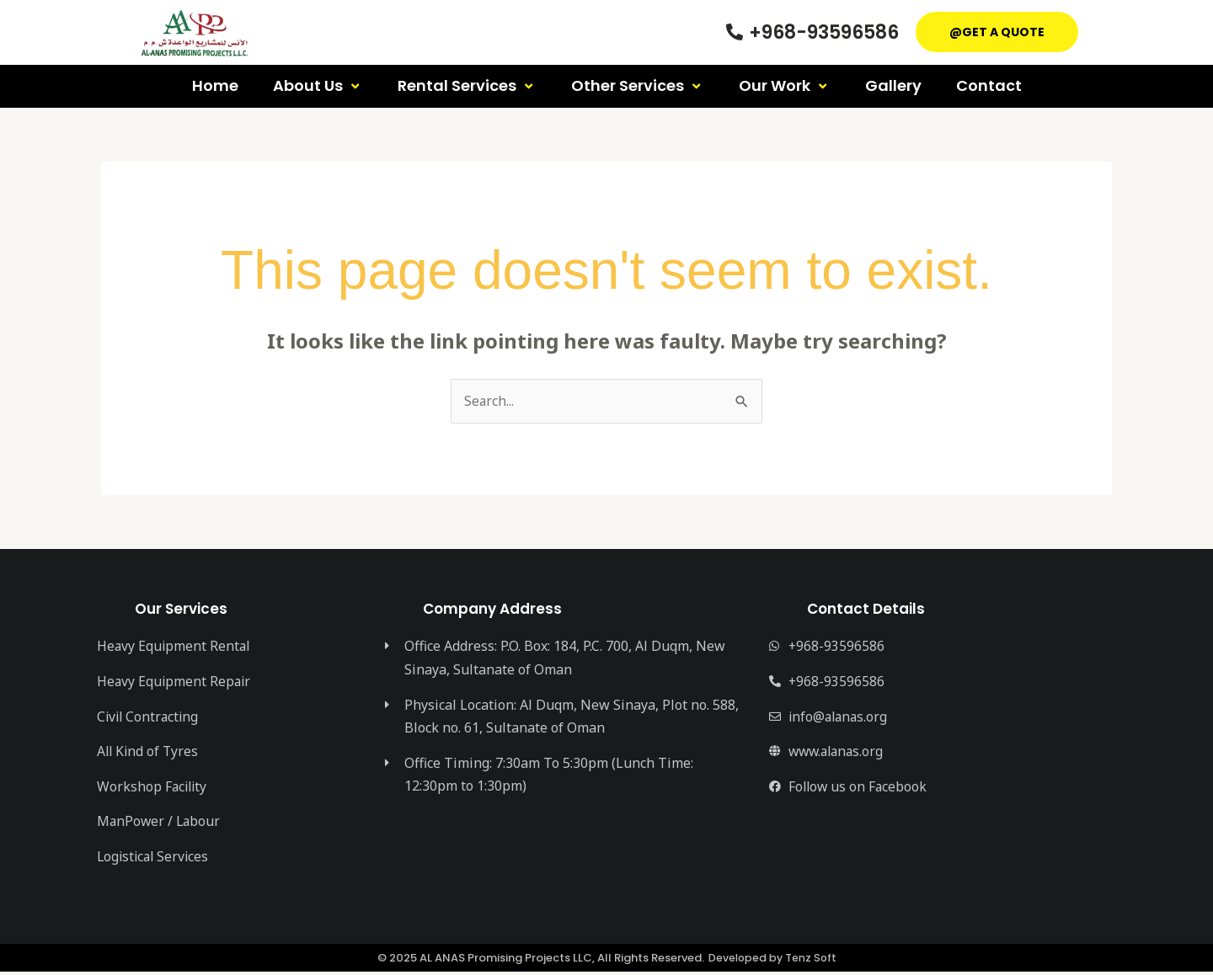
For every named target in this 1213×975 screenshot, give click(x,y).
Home (215, 85)
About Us (318, 85)
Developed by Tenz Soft (772, 961)
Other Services (637, 85)
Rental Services (467, 85)
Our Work (785, 85)
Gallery (893, 85)
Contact (989, 85)
